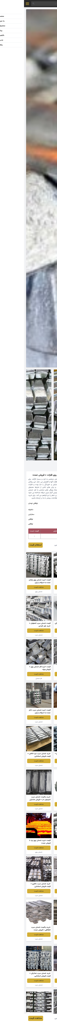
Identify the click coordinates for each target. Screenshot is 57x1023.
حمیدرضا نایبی (36, 545)
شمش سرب (42, 591)
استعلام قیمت (11, 545)
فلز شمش (15, 678)
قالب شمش (42, 895)
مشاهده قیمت (42, 587)
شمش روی (14, 591)
